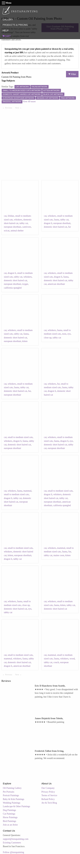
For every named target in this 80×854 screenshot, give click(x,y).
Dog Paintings (9, 810)
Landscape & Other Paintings (16, 806)
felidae (11, 216)
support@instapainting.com (15, 839)
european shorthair (12, 227)
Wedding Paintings (11, 803)
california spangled (13, 288)
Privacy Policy (48, 792)
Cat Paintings (9, 814)
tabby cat (23, 223)
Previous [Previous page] (9, 107)
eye (69, 334)
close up (48, 337)
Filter (72, 74)
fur (69, 227)
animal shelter (17, 230)
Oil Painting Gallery (12, 788)
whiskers (18, 219)
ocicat (6, 230)
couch (56, 662)
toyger (25, 284)
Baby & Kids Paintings (13, 799)
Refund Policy (48, 799)
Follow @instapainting (13, 852)
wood (72, 658)
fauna (56, 219)
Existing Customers (12, 842)
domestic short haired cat (55, 227)
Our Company (48, 788)
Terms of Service (49, 795)
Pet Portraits (8, 792)
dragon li (48, 223)
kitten (24, 341)
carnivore (26, 227)
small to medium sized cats (20, 437)
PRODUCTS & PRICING (15, 25)
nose (64, 334)
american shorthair (56, 284)
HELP (5, 30)
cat (5, 216)
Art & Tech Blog (49, 803)
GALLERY (7, 19)
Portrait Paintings (11, 795)
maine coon (58, 555)
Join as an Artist (10, 825)
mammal (27, 491)
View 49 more (29, 101)
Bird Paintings (9, 821)
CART (6, 36)
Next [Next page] (19, 107)
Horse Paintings (10, 817)
